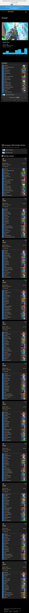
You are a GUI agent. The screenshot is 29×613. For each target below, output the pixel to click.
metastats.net (6, 609)
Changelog (5, 611)
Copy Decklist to (14, 97)
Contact (10, 611)
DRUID (4, 160)
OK (11, 4)
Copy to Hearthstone (7, 164)
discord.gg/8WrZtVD (14, 8)
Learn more (16, 4)
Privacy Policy (15, 611)
